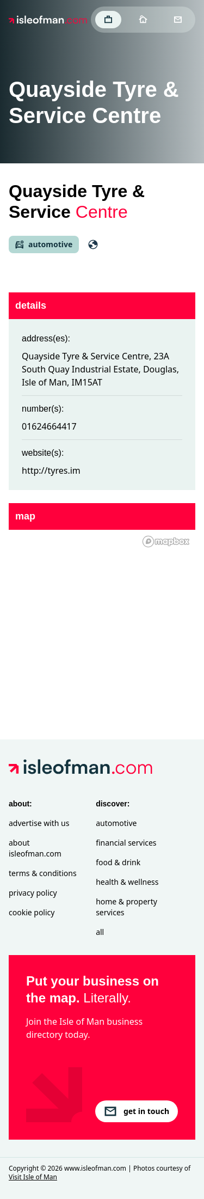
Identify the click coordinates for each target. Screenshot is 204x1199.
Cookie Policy (31, 912)
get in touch (136, 1111)
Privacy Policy (33, 893)
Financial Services (126, 842)
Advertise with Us (39, 823)
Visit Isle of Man (33, 1177)
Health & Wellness (127, 882)
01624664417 (49, 426)
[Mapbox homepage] (166, 541)
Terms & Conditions (43, 873)
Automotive (116, 823)
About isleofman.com (35, 848)
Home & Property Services (126, 906)
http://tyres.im (51, 470)
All (100, 932)
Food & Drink (118, 862)
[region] (102, 617)
